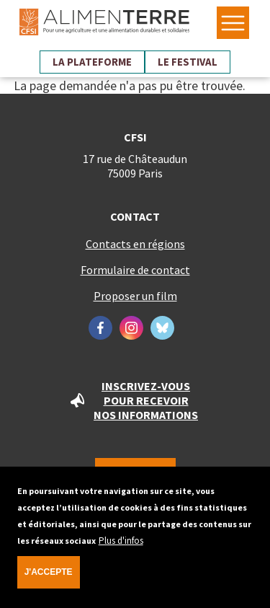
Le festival (187, 62)
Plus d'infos (121, 546)
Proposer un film (135, 295)
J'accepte (48, 578)
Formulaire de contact (135, 270)
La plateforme (92, 62)
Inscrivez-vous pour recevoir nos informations (146, 400)
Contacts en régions (135, 244)
